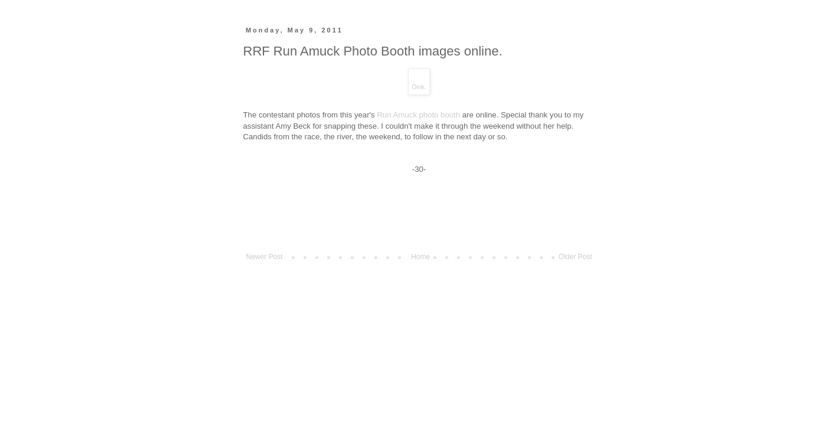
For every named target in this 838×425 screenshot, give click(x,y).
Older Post (575, 257)
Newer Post (264, 257)
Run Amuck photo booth (418, 114)
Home (420, 257)
